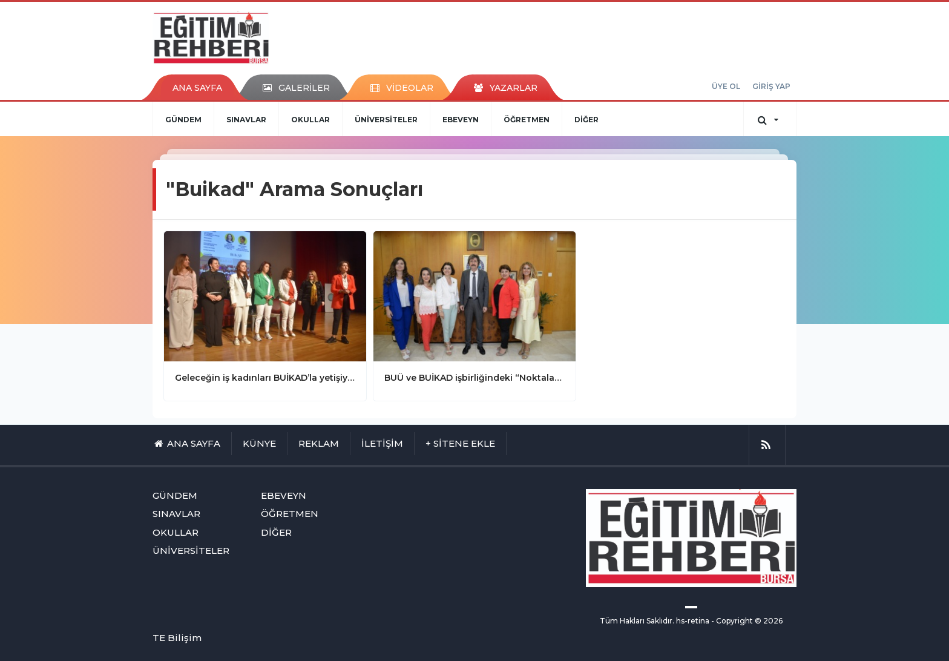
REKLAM (318, 443)
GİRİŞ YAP (771, 86)
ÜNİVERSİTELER (386, 119)
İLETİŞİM (382, 443)
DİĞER (586, 119)
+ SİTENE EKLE (460, 443)
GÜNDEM (183, 119)
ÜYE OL (726, 86)
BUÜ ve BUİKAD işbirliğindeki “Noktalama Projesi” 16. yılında (474, 377)
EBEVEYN (460, 119)
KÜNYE (259, 443)
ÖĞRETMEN (527, 119)
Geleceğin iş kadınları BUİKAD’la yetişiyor (265, 377)
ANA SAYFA (197, 87)
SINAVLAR (246, 119)
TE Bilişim (177, 637)
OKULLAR (310, 119)
